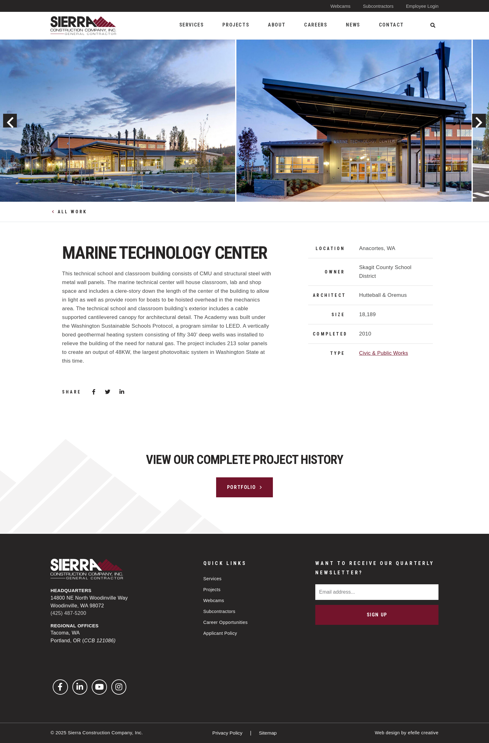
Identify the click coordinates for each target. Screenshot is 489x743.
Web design (387, 732)
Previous (12, 121)
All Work (72, 211)
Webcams (338, 6)
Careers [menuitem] (315, 25)
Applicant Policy (220, 634)
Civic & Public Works (384, 353)
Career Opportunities (226, 622)
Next (477, 121)
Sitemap (268, 733)
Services (212, 578)
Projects (212, 589)
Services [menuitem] (191, 25)
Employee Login (421, 6)
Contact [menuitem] (391, 25)
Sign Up (377, 614)
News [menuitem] (353, 25)
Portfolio (241, 487)
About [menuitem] (276, 25)
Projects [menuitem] (235, 25)
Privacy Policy (227, 733)
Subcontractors (377, 6)
